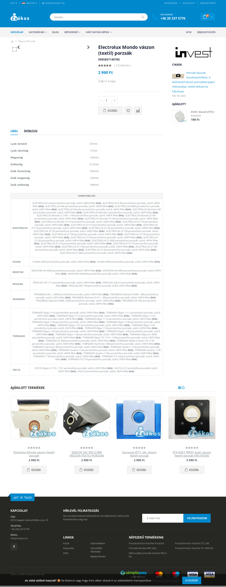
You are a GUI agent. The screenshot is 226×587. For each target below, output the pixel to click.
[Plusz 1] (114, 100)
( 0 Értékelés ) (122, 65)
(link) (98, 208)
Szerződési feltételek (96, 555)
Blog (55, 32)
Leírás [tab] (14, 136)
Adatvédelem (97, 548)
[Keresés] (143, 16)
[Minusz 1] (101, 100)
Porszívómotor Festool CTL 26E (192, 548)
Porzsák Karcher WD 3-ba (142, 553)
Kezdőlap (17, 32)
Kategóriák (36, 32)
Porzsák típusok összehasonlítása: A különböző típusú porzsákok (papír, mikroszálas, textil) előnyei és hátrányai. (193, 82)
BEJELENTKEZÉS (207, 3)
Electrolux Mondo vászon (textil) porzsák (33, 459)
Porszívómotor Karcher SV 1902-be (194, 553)
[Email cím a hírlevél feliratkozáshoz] (176, 523)
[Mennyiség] (108, 100)
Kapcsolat (68, 553)
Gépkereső (71, 32)
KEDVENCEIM (170, 3)
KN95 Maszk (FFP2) (202, 112)
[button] (69, 17)
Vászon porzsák (26, 41)
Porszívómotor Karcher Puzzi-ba (146, 548)
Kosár (66, 548)
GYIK (188, 32)
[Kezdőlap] (12, 41)
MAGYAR (28, 3)
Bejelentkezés (206, 32)
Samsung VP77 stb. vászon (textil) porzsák (139, 459)
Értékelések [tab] (30, 136)
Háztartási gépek (97, 32)
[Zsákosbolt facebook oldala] (14, 552)
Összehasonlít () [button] (53, 3)
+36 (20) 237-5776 (20, 534)
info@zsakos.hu (19, 543)
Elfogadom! (191, 580)
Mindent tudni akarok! (166, 580)
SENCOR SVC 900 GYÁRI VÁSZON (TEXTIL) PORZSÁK (86, 459)
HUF (13, 3)
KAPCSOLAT (189, 3)
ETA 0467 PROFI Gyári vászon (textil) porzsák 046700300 (192, 459)
